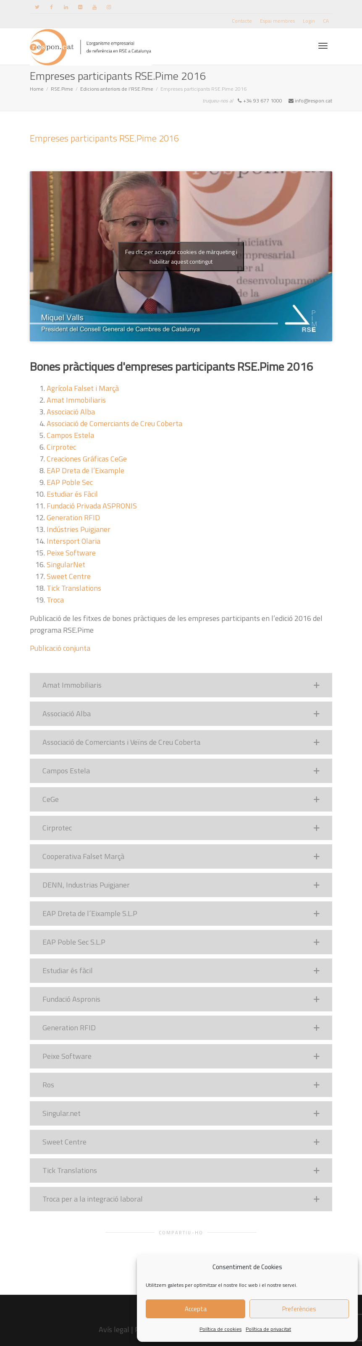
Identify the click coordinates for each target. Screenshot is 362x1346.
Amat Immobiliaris (76, 400)
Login (309, 21)
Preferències (299, 1309)
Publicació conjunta (60, 648)
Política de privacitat (268, 1329)
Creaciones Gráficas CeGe (87, 458)
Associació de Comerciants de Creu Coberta (114, 423)
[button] (181, 685)
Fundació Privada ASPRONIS (92, 505)
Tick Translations (74, 588)
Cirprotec (61, 447)
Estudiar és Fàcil (72, 494)
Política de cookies (220, 1329)
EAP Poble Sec (70, 482)
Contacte (242, 21)
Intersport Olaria (73, 541)
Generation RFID (73, 517)
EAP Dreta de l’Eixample (85, 470)
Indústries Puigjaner (78, 529)
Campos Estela (70, 435)
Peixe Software (71, 552)
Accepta (196, 1309)
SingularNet (66, 564)
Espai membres (277, 21)
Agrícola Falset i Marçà (83, 388)
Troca (55, 599)
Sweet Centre (69, 576)
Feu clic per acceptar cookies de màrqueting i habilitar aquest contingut (181, 256)
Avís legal (114, 1329)
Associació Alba (71, 411)
